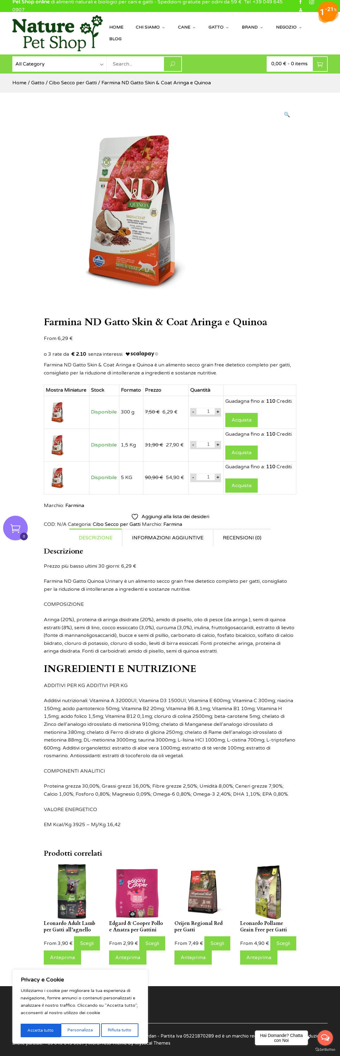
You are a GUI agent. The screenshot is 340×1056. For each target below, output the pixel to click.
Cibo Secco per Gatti (73, 83)
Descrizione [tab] (96, 538)
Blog (115, 39)
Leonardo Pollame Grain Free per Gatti (263, 926)
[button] (287, 115)
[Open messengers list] (325, 1038)
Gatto (218, 27)
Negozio (289, 27)
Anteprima (62, 957)
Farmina (74, 505)
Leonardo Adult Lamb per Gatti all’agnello (69, 926)
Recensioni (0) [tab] (242, 538)
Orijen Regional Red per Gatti (198, 926)
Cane (187, 27)
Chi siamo (151, 27)
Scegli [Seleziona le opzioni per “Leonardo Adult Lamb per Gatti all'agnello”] (87, 943)
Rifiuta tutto (79, 1030)
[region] (80, 1008)
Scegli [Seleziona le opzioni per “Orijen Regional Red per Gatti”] (217, 943)
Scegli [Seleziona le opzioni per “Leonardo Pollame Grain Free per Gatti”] (283, 943)
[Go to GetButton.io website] (325, 1050)
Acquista (241, 420)
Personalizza (39, 1030)
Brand (253, 27)
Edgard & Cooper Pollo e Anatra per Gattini (136, 926)
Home (116, 27)
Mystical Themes (152, 1043)
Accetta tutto (119, 1030)
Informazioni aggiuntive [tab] (167, 538)
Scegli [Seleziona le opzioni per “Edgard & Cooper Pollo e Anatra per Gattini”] (152, 943)
